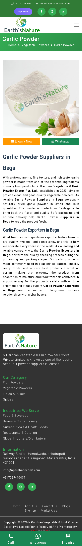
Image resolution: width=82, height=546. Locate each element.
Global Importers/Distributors (24, 438)
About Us (31, 506)
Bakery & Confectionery (20, 421)
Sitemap (30, 510)
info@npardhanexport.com (55, 3)
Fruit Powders (13, 382)
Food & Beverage (15, 416)
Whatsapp (60, 141)
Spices (8, 399)
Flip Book (23, 11)
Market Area (49, 510)
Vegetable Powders (35, 45)
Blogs (66, 506)
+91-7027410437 (23, 3)
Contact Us (50, 506)
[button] (76, 23)
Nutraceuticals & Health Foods (25, 427)
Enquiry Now (21, 141)
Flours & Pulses (14, 394)
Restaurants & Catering (20, 433)
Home (12, 45)
